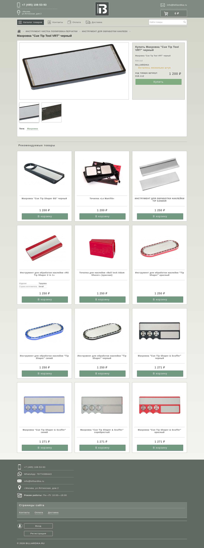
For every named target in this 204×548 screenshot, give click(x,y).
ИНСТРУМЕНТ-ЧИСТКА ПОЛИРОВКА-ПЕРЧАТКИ (52, 31)
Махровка (32, 129)
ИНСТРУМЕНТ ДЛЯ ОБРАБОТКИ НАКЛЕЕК (105, 31)
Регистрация (38, 533)
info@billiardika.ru (177, 5)
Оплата (77, 22)
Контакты (57, 22)
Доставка (97, 22)
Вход (38, 526)
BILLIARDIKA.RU (35, 543)
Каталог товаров (32, 22)
